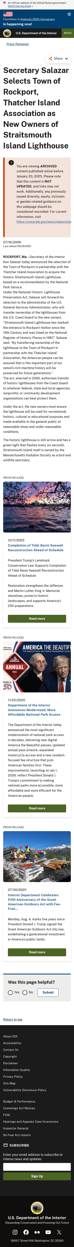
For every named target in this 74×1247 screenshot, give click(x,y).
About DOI (10, 1036)
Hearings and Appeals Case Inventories (30, 1121)
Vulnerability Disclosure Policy (24, 1090)
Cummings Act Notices (19, 1108)
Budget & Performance (19, 1101)
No (31, 992)
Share (58, 58)
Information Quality (16, 1070)
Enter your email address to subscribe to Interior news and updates (33, 1157)
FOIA (6, 1115)
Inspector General (15, 1128)
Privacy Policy (13, 1076)
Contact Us (11, 1049)
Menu (68, 33)
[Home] (7, 33)
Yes (16, 992)
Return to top (12, 1019)
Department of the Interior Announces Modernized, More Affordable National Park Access (34, 709)
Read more (37, 619)
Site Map (9, 1083)
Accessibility (12, 1043)
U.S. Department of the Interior (36, 33)
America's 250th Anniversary (38, 19)
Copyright (10, 1056)
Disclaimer (10, 1063)
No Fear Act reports (17, 1135)
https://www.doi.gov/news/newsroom (44, 222)
